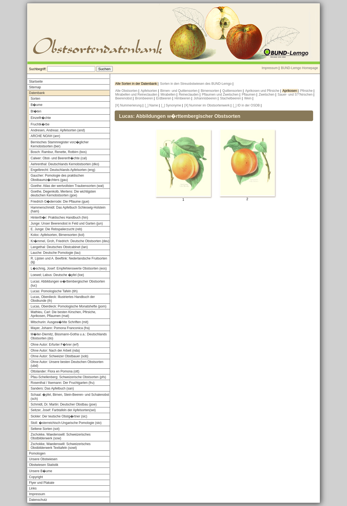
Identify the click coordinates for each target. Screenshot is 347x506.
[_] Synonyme (171, 105)
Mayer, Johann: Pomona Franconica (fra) (60, 328)
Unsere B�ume (40, 471)
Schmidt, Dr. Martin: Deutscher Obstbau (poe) (64, 404)
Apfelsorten (149, 91)
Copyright (36, 477)
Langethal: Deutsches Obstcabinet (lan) (59, 247)
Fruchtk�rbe (40, 124)
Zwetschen (267, 94)
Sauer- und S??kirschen (295, 94)
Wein (248, 98)
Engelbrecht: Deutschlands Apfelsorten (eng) (63, 170)
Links (33, 488)
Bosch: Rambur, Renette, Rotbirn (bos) (59, 152)
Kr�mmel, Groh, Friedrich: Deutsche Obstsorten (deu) (70, 241)
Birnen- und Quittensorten (179, 91)
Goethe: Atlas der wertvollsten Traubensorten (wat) (67, 186)
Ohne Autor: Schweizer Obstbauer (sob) (59, 356)
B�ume (36, 105)
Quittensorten (232, 91)
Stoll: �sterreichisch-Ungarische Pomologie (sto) (66, 423)
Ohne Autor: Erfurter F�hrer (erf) (55, 344)
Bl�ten (36, 111)
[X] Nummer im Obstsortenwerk (207, 105)
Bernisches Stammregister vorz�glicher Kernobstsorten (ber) (60, 144)
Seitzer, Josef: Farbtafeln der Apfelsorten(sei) (63, 410)
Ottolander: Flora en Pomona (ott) (55, 371)
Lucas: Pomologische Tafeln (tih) (54, 291)
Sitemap (35, 87)
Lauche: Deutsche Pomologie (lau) (56, 253)
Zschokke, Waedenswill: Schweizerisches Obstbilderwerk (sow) (61, 436)
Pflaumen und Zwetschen (221, 94)
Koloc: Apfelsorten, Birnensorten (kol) (57, 235)
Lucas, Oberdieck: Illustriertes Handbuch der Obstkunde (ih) (63, 299)
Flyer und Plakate (41, 483)
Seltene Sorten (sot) (45, 429)
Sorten (35, 98)
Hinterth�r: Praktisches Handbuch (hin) (59, 217)
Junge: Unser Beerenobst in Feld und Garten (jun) (67, 223)
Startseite (36, 81)
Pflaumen (249, 94)
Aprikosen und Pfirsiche (262, 91)
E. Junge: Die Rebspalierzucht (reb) (56, 229)
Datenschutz (38, 500)
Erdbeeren (164, 98)
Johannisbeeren (206, 98)
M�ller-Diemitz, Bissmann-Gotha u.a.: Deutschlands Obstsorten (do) (69, 336)
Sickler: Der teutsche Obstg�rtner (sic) (59, 416)
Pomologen (37, 453)
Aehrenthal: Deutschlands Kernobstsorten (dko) (65, 164)
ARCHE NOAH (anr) (45, 136)
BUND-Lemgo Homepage (299, 68)
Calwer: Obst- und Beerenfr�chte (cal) (59, 158)
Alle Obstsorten (126, 91)
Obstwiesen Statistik (43, 465)
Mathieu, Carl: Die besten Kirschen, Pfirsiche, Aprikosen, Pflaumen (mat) (63, 314)
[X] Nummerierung (128, 105)
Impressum (270, 68)
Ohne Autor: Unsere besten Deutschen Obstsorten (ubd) (67, 364)
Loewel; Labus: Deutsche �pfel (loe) (57, 275)
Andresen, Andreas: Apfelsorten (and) (58, 130)
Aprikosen (290, 91)
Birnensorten (210, 91)
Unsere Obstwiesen (43, 459)
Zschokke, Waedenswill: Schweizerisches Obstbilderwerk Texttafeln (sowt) (61, 446)
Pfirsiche (306, 91)
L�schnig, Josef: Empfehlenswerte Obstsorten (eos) (69, 268)
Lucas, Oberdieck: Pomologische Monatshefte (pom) (68, 306)
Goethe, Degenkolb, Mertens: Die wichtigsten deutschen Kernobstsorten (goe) (63, 193)
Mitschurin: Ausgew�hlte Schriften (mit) (59, 322)
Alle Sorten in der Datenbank (136, 84)
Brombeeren (144, 98)
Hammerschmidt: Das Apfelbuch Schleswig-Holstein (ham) (68, 209)
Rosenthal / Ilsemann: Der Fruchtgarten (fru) (62, 383)
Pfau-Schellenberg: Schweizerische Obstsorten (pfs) (68, 377)
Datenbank (37, 93)
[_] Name (151, 105)
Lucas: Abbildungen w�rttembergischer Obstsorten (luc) (68, 283)
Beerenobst (124, 98)
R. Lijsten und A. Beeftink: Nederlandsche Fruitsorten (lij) (69, 260)
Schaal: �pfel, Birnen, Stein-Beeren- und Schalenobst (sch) (70, 397)
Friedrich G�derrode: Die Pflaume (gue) (60, 201)
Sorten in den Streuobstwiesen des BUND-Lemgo (196, 84)
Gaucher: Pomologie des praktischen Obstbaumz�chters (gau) (57, 178)
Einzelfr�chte (41, 118)
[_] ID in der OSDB (246, 105)
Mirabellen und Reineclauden (136, 94)
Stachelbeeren (231, 98)
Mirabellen (168, 94)
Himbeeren (183, 98)
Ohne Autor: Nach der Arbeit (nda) (55, 350)
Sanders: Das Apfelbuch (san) (52, 388)
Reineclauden (189, 94)
